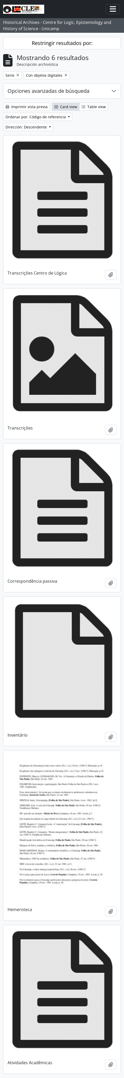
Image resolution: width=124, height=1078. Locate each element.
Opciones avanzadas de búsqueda (48, 90)
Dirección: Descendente (26, 127)
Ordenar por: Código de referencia (36, 116)
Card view (65, 106)
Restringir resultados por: (62, 43)
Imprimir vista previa (26, 106)
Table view (94, 106)
